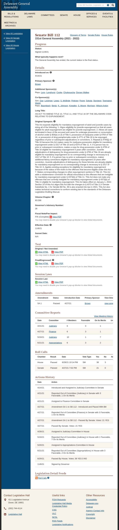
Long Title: (40, 110)
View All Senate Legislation (13, 39)
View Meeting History (103, 316)
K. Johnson (63, 105)
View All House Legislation (12, 46)
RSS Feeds (57, 521)
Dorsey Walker (82, 92)
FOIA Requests (59, 499)
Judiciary (53, 326)
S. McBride (65, 101)
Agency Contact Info (95, 510)
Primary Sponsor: (45, 81)
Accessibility (91, 499)
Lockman (48, 101)
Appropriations (55, 343)
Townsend (107, 101)
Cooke (59, 92)
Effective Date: (43, 225)
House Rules (107, 35)
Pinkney (74, 101)
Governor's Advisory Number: (49, 205)
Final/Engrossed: (44, 260)
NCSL (55, 517)
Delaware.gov (92, 503)
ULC (54, 513)
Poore (82, 101)
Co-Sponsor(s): (42, 97)
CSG (54, 510)
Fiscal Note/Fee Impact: (46, 213)
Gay (41, 101)
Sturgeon (97, 101)
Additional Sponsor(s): (46, 89)
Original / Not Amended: (46, 249)
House (77, 15)
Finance (52, 331)
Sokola (89, 101)
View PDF (57, 217)
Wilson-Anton (102, 105)
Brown (38, 84)
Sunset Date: (41, 233)
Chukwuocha (69, 92)
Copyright (90, 514)
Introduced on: (43, 72)
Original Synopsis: (45, 121)
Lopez (56, 101)
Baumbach (46, 105)
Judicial (89, 507)
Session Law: (41, 279)
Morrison (91, 105)
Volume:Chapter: (44, 197)
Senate (64, 15)
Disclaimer (90, 518)
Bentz (54, 105)
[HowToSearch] (108, 5)
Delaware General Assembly (17, 5)
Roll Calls (42, 478)
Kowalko (73, 105)
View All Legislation (14, 33)
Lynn (43, 92)
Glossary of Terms (78, 35)
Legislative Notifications (62, 524)
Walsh (38, 103)
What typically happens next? (49, 57)
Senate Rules (94, 35)
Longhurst (50, 92)
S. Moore (82, 105)
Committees (47, 15)
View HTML (43, 252)
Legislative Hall (15, 514)
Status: (38, 48)
